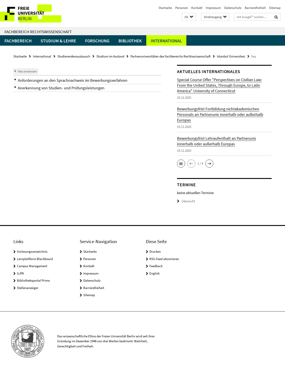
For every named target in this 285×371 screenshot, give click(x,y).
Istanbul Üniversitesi (231, 56)
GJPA (20, 273)
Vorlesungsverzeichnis (32, 251)
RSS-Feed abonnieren (164, 259)
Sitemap (275, 8)
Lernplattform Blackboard (35, 259)
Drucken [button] (155, 251)
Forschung (97, 40)
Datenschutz (232, 8)
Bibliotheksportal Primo (33, 280)
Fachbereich (18, 40)
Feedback (156, 266)
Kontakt (196, 8)
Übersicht (186, 201)
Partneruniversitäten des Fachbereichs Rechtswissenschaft (170, 56)
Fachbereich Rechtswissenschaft (38, 31)
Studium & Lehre (58, 40)
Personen (181, 8)
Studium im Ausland (110, 56)
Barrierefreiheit (255, 8)
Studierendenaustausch (73, 56)
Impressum (213, 8)
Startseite (165, 8)
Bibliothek (130, 40)
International (166, 40)
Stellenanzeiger (27, 288)
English (154, 273)
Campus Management (32, 266)
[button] (189, 17)
